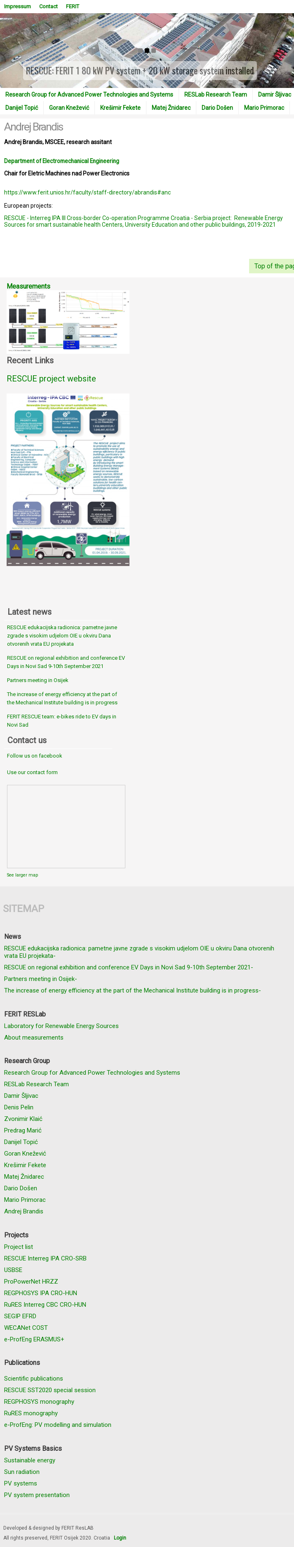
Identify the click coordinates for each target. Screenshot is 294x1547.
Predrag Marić (23, 1130)
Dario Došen (217, 107)
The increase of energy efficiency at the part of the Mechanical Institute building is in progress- (132, 990)
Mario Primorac (264, 107)
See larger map (22, 875)
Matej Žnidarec (171, 107)
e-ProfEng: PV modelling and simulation (57, 1425)
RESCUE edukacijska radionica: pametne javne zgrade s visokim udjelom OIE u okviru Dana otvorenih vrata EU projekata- (139, 952)
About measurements (34, 1037)
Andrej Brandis (23, 1211)
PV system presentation (37, 1495)
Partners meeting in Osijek (37, 680)
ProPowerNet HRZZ (31, 1281)
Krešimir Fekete (120, 107)
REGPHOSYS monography (39, 1401)
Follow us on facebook (34, 756)
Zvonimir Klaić (23, 1119)
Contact (48, 6)
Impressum (17, 6)
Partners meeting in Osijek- (40, 979)
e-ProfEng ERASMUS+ (34, 1339)
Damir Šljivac (21, 1095)
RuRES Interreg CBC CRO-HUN (45, 1304)
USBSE (13, 1270)
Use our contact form (32, 772)
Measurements (28, 286)
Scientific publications (33, 1378)
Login (120, 1538)
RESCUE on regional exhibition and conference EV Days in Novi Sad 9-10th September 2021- (128, 967)
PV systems (20, 1483)
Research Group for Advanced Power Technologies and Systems (89, 94)
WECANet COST (26, 1327)
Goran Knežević (69, 107)
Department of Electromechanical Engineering (61, 161)
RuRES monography (31, 1413)
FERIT (72, 6)
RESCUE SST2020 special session (50, 1390)
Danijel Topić (21, 107)
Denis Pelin (18, 1107)
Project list (18, 1247)
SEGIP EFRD (20, 1316)
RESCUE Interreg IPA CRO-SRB (45, 1258)
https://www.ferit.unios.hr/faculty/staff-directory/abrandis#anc (87, 192)
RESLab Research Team (215, 94)
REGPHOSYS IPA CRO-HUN (40, 1293)
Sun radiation (22, 1472)
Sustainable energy (29, 1460)
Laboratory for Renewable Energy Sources (61, 1026)
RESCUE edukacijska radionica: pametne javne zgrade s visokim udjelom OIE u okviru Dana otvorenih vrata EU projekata (62, 635)
